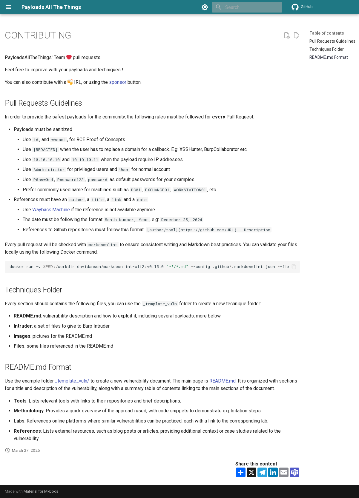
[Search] (247, 7)
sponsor (117, 82)
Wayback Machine (51, 209)
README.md (222, 381)
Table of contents (326, 33)
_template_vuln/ (72, 381)
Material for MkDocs (41, 491)
